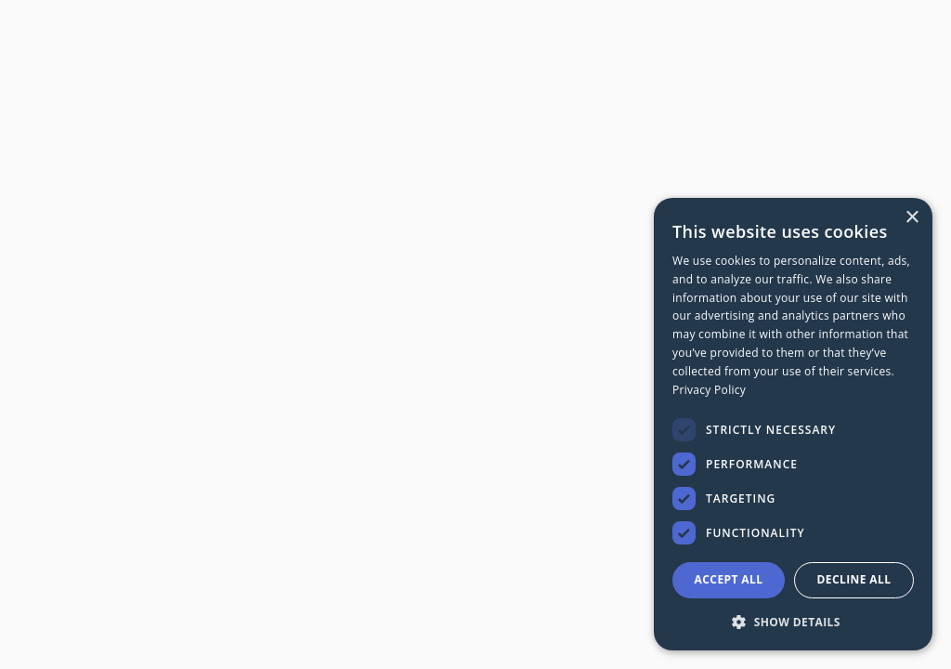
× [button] (911, 218)
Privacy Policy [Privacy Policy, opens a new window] (709, 390)
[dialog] (793, 424)
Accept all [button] (729, 579)
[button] (793, 621)
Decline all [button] (854, 579)
